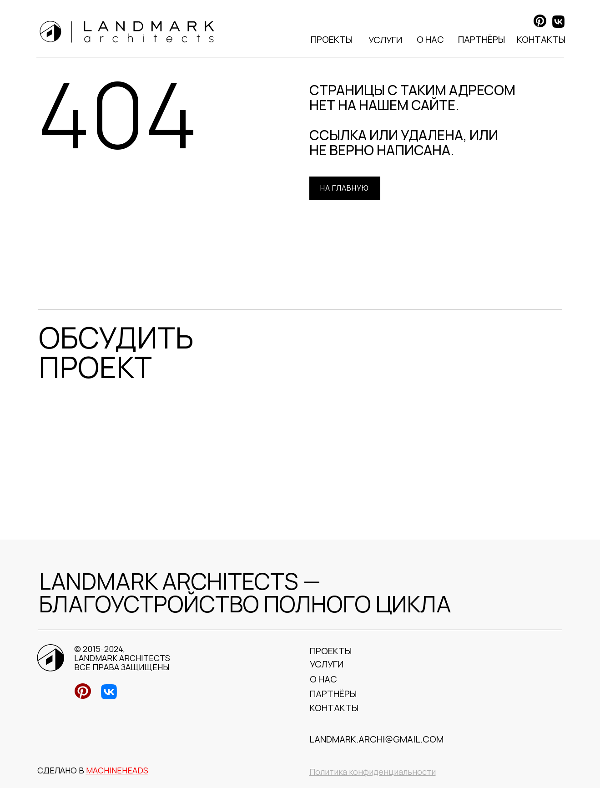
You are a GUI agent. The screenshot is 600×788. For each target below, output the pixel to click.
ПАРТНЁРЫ (481, 39)
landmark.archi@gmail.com (376, 739)
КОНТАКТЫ (541, 39)
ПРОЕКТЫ (332, 39)
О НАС (430, 39)
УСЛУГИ (385, 40)
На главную (344, 188)
